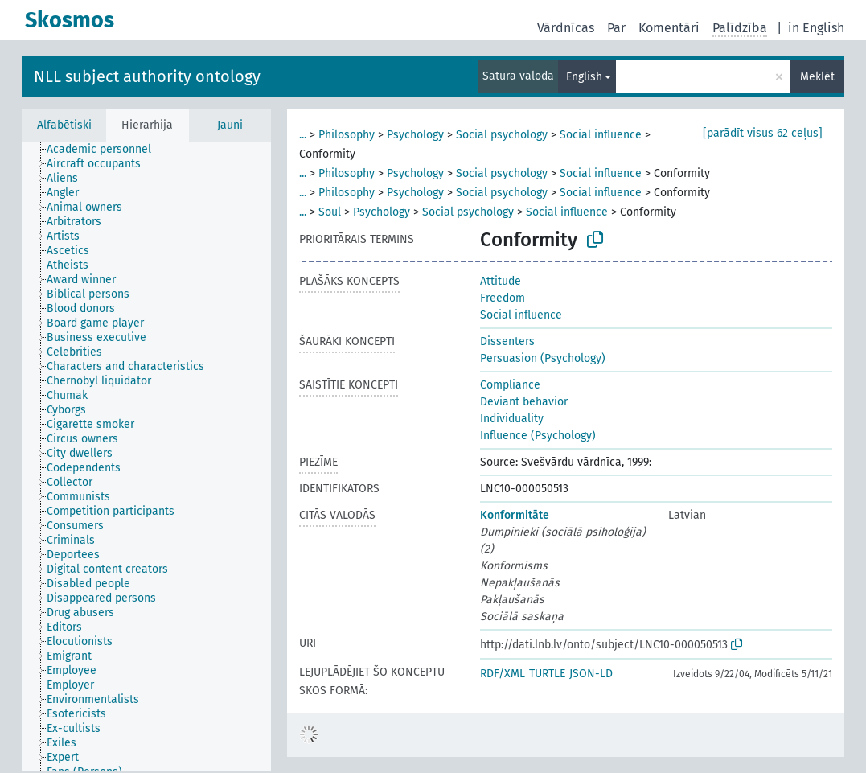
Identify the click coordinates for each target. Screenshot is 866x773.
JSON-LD (591, 673)
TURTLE (547, 673)
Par (616, 27)
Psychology (415, 135)
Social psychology (502, 135)
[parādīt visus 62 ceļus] (763, 133)
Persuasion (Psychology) (542, 358)
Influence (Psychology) (538, 435)
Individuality (512, 419)
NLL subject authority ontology (147, 76)
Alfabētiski (64, 125)
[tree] (146, 456)
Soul (329, 212)
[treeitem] (106, 149)
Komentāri (669, 27)
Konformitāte (514, 515)
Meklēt (817, 77)
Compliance (510, 385)
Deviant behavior (524, 402)
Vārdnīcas (565, 27)
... (302, 135)
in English (816, 27)
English (584, 77)
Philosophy (346, 135)
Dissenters (507, 341)
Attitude (500, 281)
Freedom (502, 298)
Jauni (230, 125)
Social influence (601, 135)
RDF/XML (502, 673)
